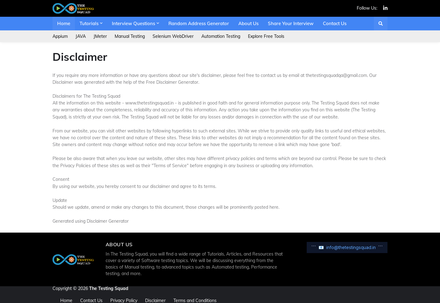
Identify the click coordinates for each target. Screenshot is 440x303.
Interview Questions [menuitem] (133, 23)
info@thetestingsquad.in (351, 247)
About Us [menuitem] (248, 23)
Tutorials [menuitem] (89, 23)
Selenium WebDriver (173, 36)
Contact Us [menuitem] (334, 23)
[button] (380, 23)
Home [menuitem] (63, 23)
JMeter (100, 36)
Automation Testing (220, 36)
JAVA (81, 36)
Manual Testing (130, 36)
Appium (60, 36)
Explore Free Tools (266, 36)
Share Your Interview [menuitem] (291, 23)
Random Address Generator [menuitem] (198, 23)
